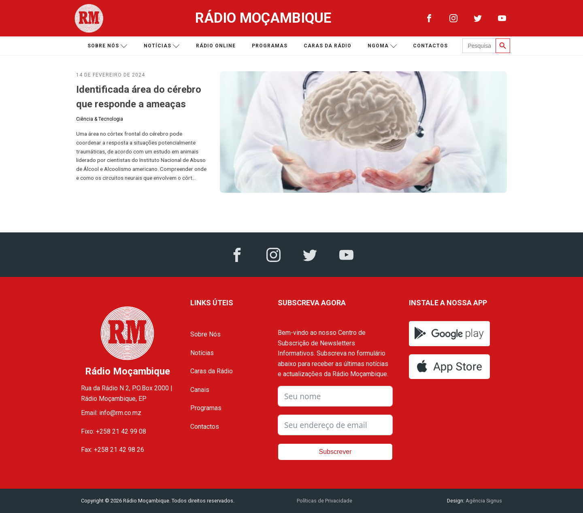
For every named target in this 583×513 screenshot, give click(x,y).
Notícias (162, 46)
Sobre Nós (205, 334)
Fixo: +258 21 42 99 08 (113, 431)
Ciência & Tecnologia (99, 119)
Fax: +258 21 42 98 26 (112, 449)
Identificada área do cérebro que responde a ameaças (138, 97)
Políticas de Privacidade (324, 501)
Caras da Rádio (327, 46)
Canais (199, 390)
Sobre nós (107, 46)
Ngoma (382, 46)
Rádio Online (216, 46)
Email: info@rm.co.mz (111, 413)
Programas (269, 46)
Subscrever (335, 451)
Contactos (430, 46)
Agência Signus (483, 501)
